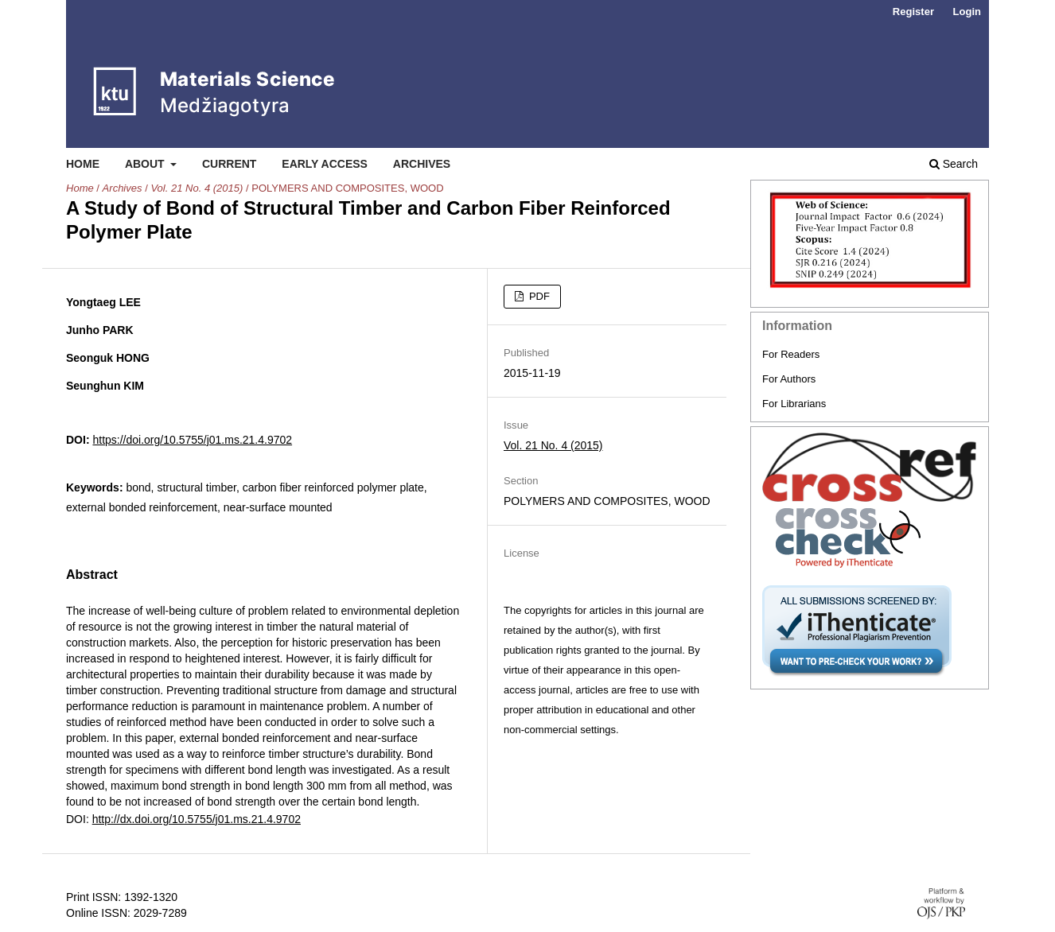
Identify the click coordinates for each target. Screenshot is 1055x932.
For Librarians (794, 404)
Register (913, 11)
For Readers (790, 354)
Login (967, 11)
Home (82, 163)
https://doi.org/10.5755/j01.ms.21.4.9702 (192, 439)
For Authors (789, 379)
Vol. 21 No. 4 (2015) (196, 188)
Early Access (325, 163)
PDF (538, 296)
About (146, 163)
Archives (421, 163)
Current (229, 163)
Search (953, 163)
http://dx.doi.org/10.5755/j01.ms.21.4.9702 (196, 819)
